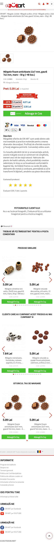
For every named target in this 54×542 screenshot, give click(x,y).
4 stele (25, 185)
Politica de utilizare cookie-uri (11, 476)
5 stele (30, 185)
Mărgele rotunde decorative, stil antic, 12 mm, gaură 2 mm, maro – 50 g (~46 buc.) (40, 291)
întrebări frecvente (7, 479)
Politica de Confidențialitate (10, 473)
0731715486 (41, 9)
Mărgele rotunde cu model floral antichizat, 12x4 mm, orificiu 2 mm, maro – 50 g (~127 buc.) (40, 360)
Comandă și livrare (7, 485)
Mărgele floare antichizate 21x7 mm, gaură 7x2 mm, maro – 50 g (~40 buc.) (13, 427)
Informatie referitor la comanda (12, 482)
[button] (13, 305)
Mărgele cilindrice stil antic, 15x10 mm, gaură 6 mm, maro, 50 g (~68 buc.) (13, 291)
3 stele (20, 185)
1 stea (10, 185)
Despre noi (4, 467)
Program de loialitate (8, 465)
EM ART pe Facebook (10, 509)
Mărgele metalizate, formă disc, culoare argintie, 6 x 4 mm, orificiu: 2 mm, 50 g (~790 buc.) (13, 360)
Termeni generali (6, 470)
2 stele (15, 185)
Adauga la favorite (11, 82)
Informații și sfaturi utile (9, 497)
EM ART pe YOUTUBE (10, 513)
